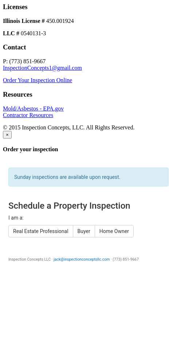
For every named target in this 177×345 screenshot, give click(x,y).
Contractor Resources (28, 115)
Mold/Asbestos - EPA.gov (33, 108)
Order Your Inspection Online (37, 80)
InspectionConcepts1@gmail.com (42, 68)
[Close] (7, 135)
